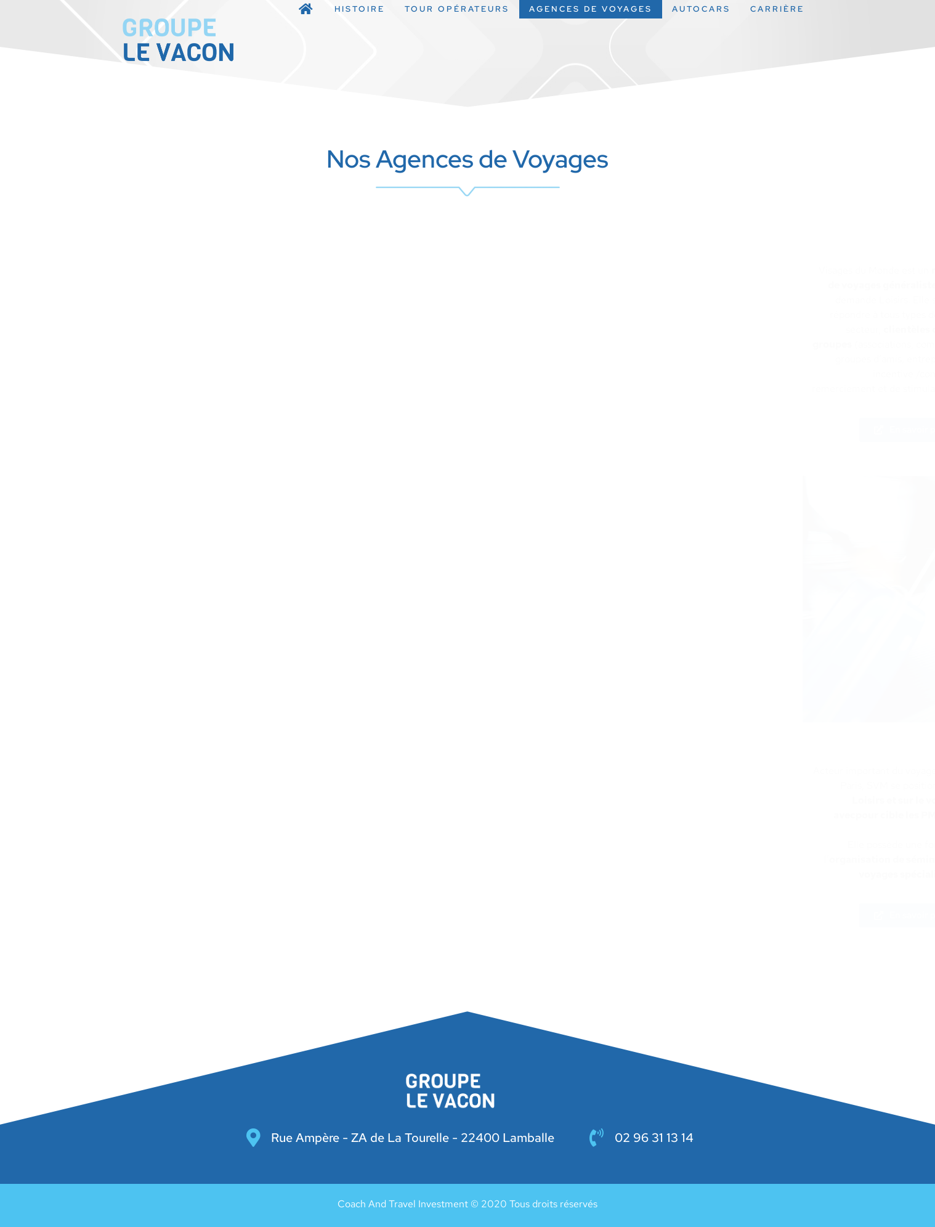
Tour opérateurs (457, 9)
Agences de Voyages (590, 9)
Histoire (359, 9)
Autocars (701, 9)
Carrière (777, 9)
